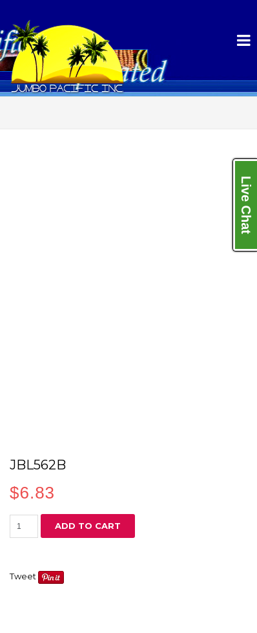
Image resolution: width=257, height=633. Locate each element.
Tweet (23, 576)
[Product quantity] (24, 526)
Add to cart (88, 525)
